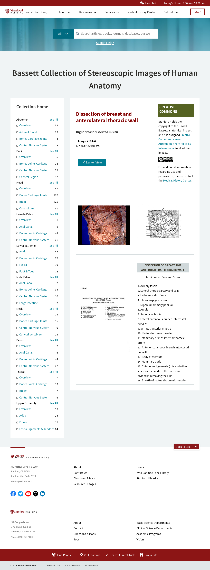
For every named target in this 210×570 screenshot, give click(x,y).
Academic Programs (148, 534)
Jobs (77, 539)
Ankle (37, 251)
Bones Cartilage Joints (37, 138)
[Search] (77, 34)
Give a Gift (148, 555)
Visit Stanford (90, 555)
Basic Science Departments (153, 523)
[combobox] (116, 33)
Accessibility (91, 565)
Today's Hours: (173, 3)
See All (53, 119)
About (63, 12)
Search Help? (105, 43)
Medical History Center (141, 12)
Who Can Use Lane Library (152, 473)
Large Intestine (37, 303)
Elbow (37, 422)
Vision (140, 539)
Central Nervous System (37, 145)
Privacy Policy (72, 565)
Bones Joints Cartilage (37, 163)
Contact (78, 528)
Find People (62, 555)
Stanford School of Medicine (42, 513)
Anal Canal (37, 226)
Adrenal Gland (37, 132)
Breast (37, 390)
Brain (37, 201)
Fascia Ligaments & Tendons (37, 429)
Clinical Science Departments (154, 528)
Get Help (169, 12)
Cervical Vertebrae (37, 334)
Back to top (187, 447)
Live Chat (148, 3)
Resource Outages (85, 484)
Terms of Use (53, 565)
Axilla (37, 415)
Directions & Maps (85, 478)
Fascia (37, 264)
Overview (37, 125)
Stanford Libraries (147, 478)
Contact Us (80, 473)
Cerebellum (37, 208)
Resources (85, 12)
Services (110, 12)
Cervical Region (37, 177)
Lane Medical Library (36, 12)
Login (197, 12)
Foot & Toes (37, 271)
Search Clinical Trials (120, 555)
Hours (140, 467)
